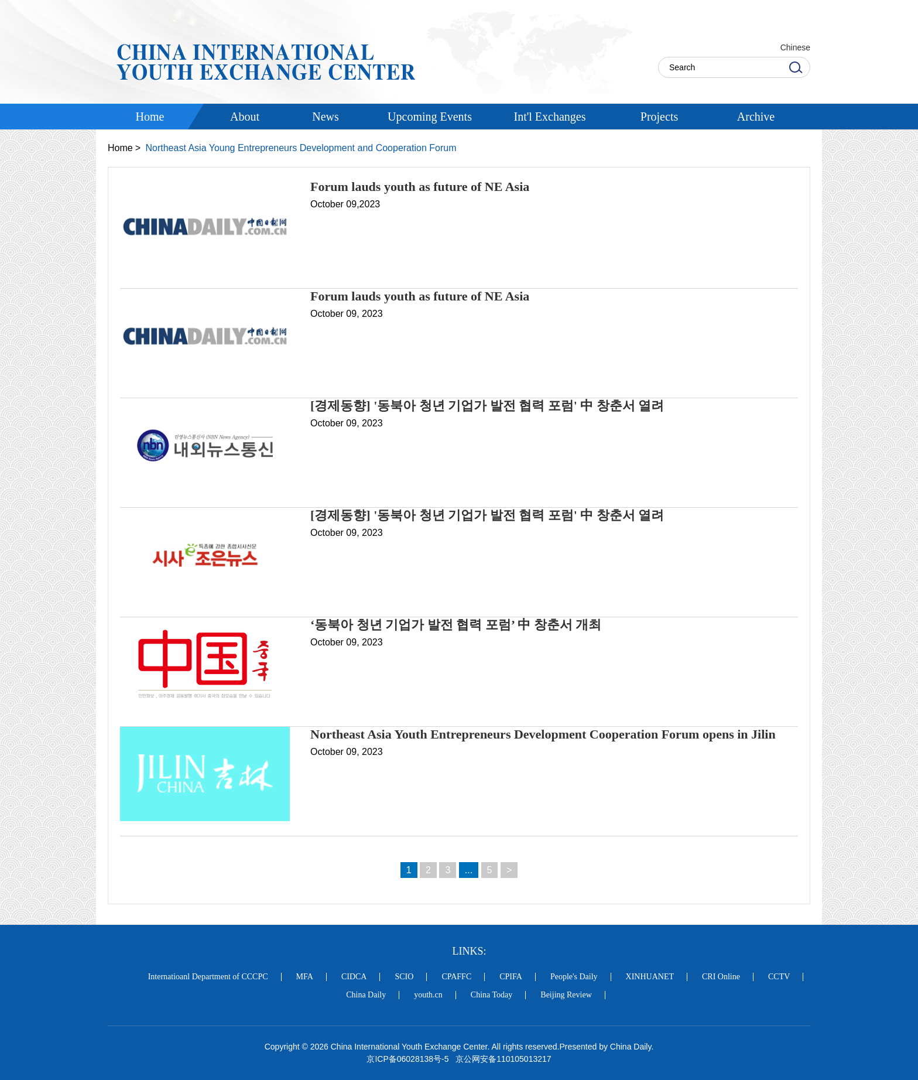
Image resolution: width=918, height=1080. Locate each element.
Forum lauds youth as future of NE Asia (419, 186)
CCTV (779, 977)
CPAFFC (456, 977)
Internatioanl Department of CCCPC (208, 977)
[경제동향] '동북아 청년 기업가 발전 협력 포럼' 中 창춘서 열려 (487, 405)
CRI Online (721, 977)
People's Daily (574, 977)
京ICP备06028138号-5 (407, 1059)
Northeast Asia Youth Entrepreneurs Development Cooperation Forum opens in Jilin (543, 734)
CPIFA (510, 977)
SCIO (404, 977)
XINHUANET (650, 977)
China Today (491, 995)
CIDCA (354, 977)
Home (120, 148)
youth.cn (428, 995)
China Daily (366, 995)
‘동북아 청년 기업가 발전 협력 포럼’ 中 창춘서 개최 (455, 624)
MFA (304, 977)
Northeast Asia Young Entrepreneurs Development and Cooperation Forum (300, 148)
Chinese (795, 47)
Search (795, 67)
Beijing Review (566, 995)
